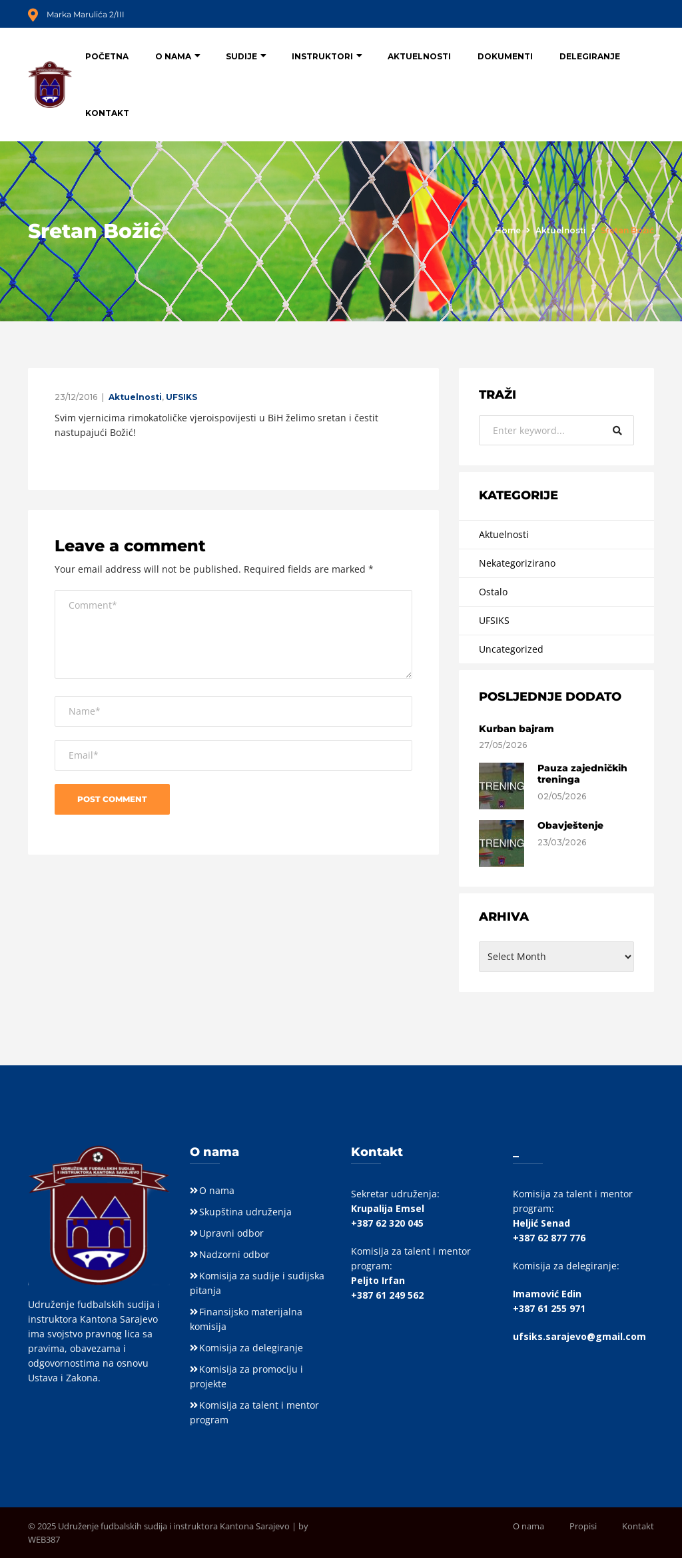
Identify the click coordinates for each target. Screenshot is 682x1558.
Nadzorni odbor (234, 1254)
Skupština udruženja (245, 1211)
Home (508, 230)
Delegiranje (589, 56)
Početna (107, 56)
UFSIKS (181, 397)
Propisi (583, 1526)
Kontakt (107, 113)
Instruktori (322, 56)
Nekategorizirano (517, 563)
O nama (173, 56)
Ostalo (493, 591)
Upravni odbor (231, 1233)
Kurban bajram (516, 729)
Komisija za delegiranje (251, 1347)
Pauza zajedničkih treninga (582, 773)
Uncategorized (511, 649)
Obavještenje (570, 825)
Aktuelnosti (419, 56)
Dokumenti (505, 56)
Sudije (241, 56)
